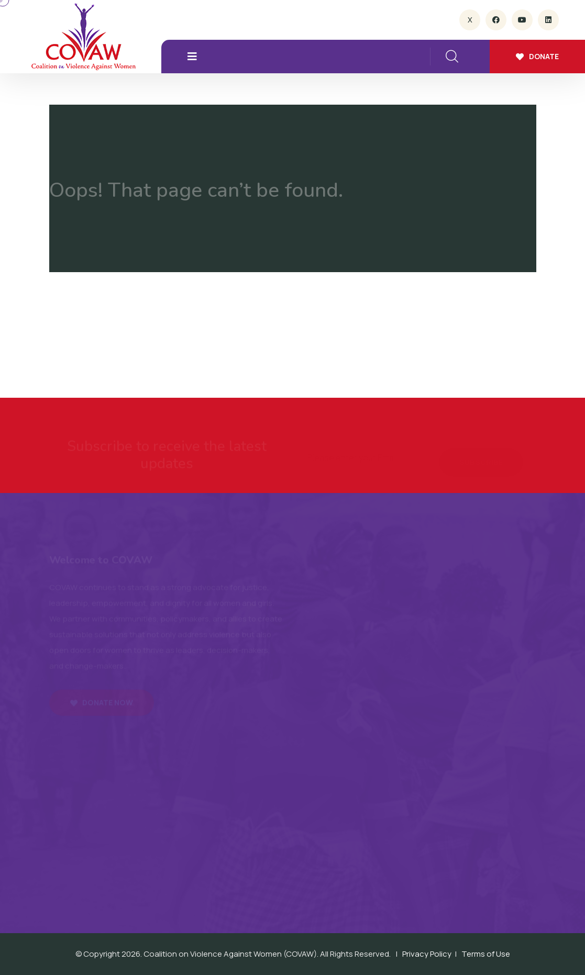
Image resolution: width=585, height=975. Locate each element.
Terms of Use (485, 953)
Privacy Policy (426, 953)
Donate (537, 56)
